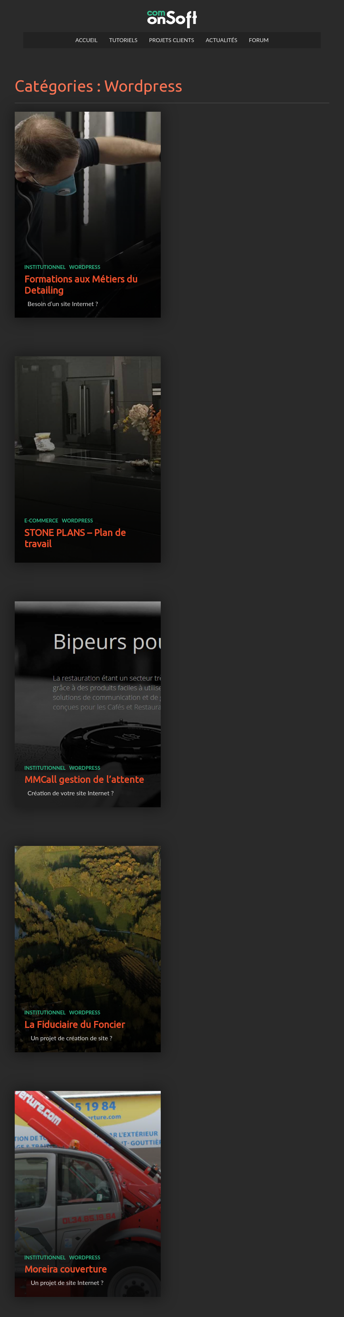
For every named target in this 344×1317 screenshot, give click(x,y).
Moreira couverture (65, 761)
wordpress (84, 261)
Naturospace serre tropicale (83, 1247)
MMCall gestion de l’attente (84, 522)
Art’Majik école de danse (243, 761)
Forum (259, 40)
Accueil (86, 40)
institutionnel (45, 261)
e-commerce (208, 270)
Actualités (221, 40)
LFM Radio (46, 999)
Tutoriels (123, 40)
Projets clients (171, 40)
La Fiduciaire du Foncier (241, 522)
